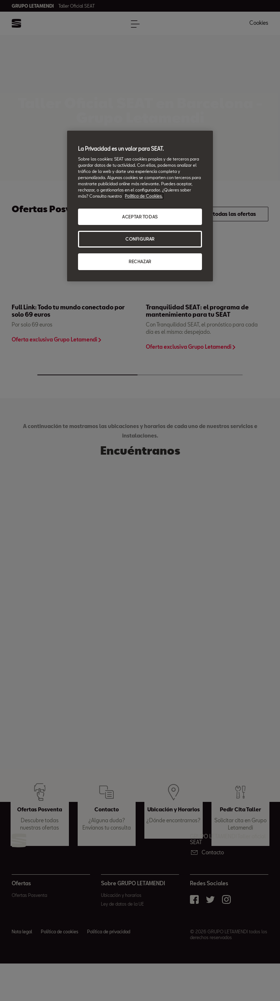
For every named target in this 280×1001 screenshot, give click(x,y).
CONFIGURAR (140, 239)
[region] (140, 206)
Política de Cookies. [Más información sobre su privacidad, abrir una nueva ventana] (144, 196)
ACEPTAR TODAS (140, 216)
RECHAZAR (140, 261)
